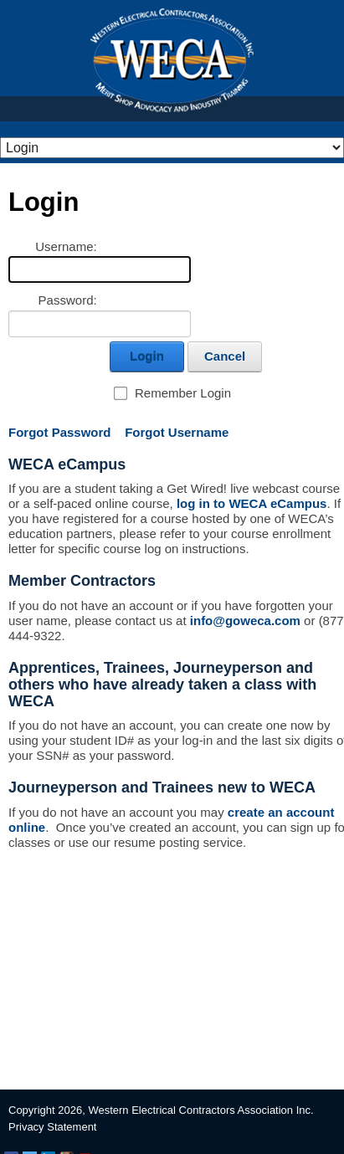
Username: (65, 246)
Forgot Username (176, 432)
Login (147, 356)
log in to (250, 503)
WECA (172, 60)
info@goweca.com (245, 620)
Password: (68, 300)
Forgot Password (59, 432)
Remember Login (183, 393)
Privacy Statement (52, 1127)
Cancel (224, 356)
